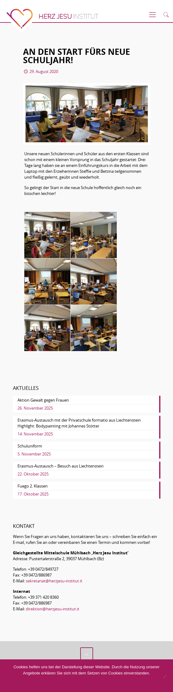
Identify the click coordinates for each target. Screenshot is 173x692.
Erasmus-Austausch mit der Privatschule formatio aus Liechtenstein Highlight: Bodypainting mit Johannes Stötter (79, 423)
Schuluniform (30, 446)
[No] (164, 676)
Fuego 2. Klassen (33, 486)
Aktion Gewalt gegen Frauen (43, 400)
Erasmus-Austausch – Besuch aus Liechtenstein (61, 466)
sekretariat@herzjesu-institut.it (54, 581)
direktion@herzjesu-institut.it (52, 609)
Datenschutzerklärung (105, 684)
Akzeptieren (58, 684)
